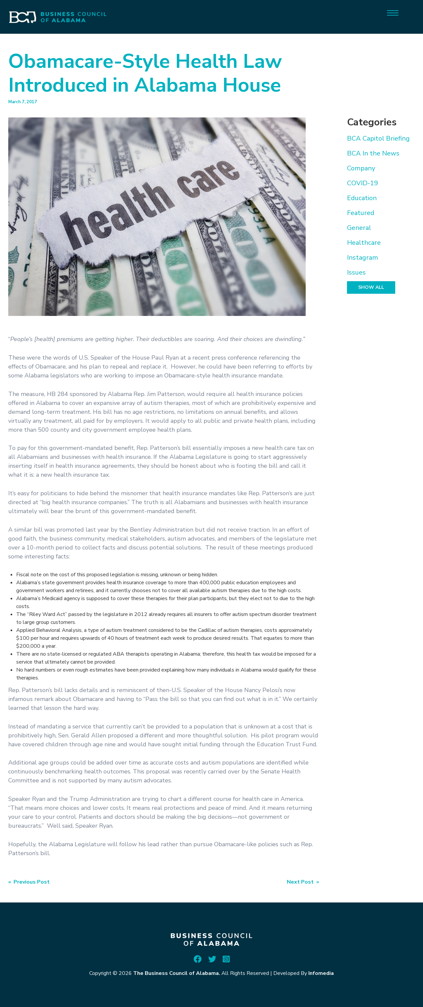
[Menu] (393, 12)
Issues (356, 272)
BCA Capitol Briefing (378, 138)
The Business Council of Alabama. (176, 973)
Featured (360, 212)
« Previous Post (29, 882)
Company (361, 168)
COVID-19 (362, 183)
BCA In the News (373, 153)
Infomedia (321, 973)
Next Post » (303, 882)
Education (362, 198)
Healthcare (364, 242)
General (359, 227)
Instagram (362, 257)
